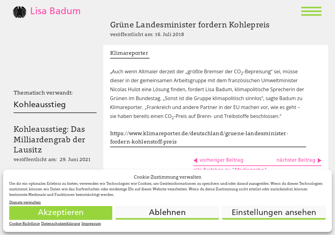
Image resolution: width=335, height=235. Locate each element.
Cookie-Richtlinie (24, 224)
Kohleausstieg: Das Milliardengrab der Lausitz (50, 140)
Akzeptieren (61, 213)
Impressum (91, 224)
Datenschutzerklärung (60, 224)
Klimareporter (130, 53)
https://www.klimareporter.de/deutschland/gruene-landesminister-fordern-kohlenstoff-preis (199, 138)
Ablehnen (167, 213)
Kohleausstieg (40, 105)
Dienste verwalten (25, 203)
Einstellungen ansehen (274, 213)
